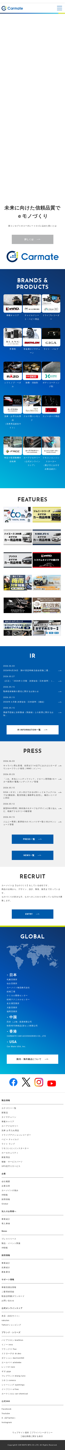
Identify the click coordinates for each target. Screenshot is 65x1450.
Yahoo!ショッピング (11, 1325)
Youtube (6, 1413)
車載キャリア (8, 1121)
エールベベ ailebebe (11, 1362)
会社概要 (6, 1181)
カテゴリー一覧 (9, 1108)
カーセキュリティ (10, 1153)
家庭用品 (6, 1157)
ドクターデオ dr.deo (11, 1353)
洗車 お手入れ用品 (10, 1130)
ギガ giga (6, 1371)
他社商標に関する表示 (32, 1436)
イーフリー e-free (10, 1389)
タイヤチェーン (9, 1117)
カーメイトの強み (10, 1190)
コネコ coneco (9, 1380)
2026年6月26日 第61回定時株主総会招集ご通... (26, 670)
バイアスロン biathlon (12, 1340)
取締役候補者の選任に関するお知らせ (21, 691)
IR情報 (5, 1195)
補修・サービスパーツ (12, 1162)
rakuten (5, 1320)
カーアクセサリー (10, 1126)
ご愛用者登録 (8, 1292)
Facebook (6, 1409)
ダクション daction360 (13, 1358)
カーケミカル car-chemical (15, 1394)
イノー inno (7, 1345)
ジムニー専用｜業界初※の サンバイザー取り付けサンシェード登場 (29, 823)
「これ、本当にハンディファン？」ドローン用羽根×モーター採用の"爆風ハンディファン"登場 (30, 780)
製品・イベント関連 (11, 1243)
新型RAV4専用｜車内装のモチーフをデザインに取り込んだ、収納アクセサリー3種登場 (30, 809)
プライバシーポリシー (42, 1432)
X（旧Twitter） (9, 1418)
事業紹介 (6, 1219)
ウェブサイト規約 (20, 1432)
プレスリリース (9, 1239)
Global (5, 1204)
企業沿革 (6, 1186)
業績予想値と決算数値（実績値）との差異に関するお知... (28, 713)
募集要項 (6, 1272)
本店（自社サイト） (11, 1316)
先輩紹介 (6, 1267)
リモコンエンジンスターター (15, 1148)
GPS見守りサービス (11, 1166)
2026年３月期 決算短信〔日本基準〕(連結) (23, 702)
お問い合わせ (8, 1301)
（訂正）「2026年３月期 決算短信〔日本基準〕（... (28, 681)
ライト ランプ (8, 1144)
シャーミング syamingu (13, 1385)
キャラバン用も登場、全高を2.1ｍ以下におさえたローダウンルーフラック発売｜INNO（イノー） (30, 767)
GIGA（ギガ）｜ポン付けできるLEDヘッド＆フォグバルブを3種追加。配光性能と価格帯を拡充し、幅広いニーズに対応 (30, 795)
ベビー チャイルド (10, 1139)
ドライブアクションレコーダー (16, 1135)
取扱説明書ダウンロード (13, 1296)
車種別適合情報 (9, 1287)
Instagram (7, 1422)
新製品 (5, 1113)
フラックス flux (9, 1349)
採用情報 (6, 1199)
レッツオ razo (8, 1367)
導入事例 (6, 1223)
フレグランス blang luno (13, 1376)
